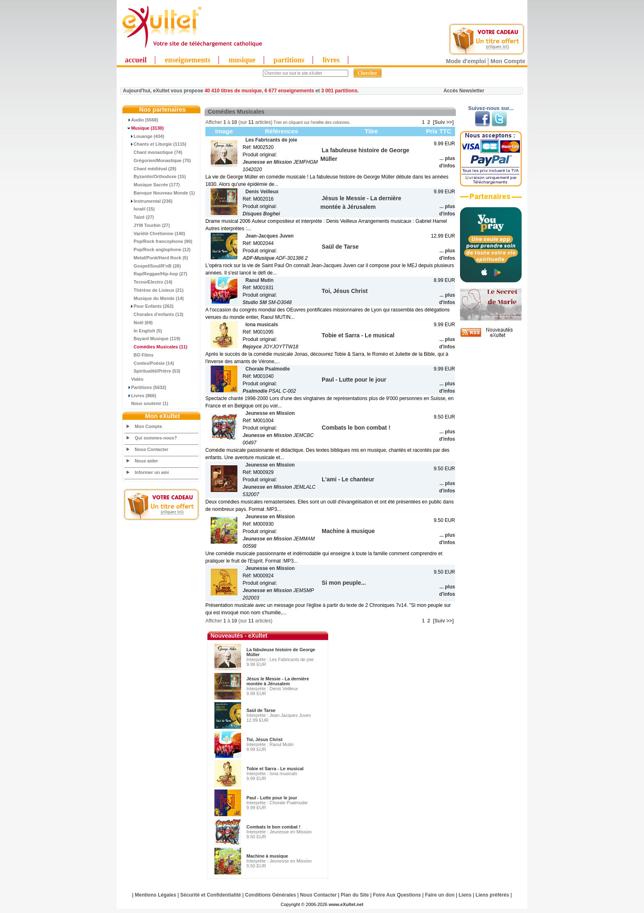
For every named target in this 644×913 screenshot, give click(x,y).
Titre (371, 131)
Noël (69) (139, 322)
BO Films (139, 354)
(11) (156, 346)
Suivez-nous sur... (491, 108)
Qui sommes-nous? (156, 437)
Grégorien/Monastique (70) (158, 160)
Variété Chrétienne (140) (155, 233)
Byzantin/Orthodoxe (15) (155, 176)
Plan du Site (355, 895)
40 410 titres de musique (233, 91)
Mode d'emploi (466, 61)
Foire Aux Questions (397, 895)
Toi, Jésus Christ (264, 739)
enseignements (187, 60)
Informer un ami (152, 472)
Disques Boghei (261, 214)
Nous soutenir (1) (146, 403)
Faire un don (440, 895)
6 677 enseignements (289, 91)
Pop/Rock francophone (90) (158, 241)
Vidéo (134, 379)
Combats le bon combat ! (273, 826)
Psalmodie (255, 391)
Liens (465, 895)
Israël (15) (140, 208)
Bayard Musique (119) (152, 338)
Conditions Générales (270, 895)
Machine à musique (267, 856)
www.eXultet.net (346, 904)
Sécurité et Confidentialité (210, 895)
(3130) (144, 128)
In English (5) (143, 330)
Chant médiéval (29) (150, 168)
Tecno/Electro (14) (148, 281)
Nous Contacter (151, 449)
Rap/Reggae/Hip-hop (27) (156, 273)
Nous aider (146, 460)
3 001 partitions (339, 91)
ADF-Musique (258, 258)
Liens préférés (492, 895)
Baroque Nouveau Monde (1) (160, 192)
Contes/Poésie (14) (149, 363)
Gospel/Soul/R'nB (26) (153, 265)
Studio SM (255, 302)
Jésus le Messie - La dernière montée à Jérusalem (277, 681)
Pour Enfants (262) (149, 306)
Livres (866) (140, 395)
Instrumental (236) (148, 201)
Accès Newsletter (464, 91)
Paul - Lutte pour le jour (271, 797)
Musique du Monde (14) (154, 298)
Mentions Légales (155, 895)
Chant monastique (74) (153, 152)
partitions (289, 60)
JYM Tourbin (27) (147, 225)
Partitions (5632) (145, 387)
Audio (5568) (141, 119)
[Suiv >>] (443, 122)
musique (242, 60)
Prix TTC (438, 131)
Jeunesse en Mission (267, 162)
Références (281, 131)
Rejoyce (252, 347)
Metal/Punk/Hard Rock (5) (156, 257)
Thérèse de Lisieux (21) (154, 290)
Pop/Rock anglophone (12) (158, 249)
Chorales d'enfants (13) (154, 314)
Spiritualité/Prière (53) (152, 370)
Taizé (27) (139, 217)
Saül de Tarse (261, 710)
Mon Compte (507, 61)
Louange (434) (144, 136)
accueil (136, 60)
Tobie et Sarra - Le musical (275, 768)
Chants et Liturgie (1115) (155, 144)
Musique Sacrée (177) (152, 184)
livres (331, 60)
